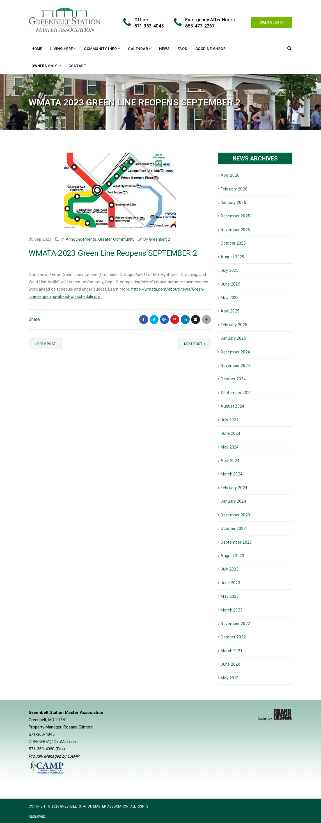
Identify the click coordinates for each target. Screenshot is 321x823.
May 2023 (230, 596)
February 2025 (234, 325)
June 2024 (230, 433)
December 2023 (235, 515)
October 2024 (233, 379)
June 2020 (230, 664)
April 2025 (230, 311)
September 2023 (236, 542)
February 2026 (234, 189)
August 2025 (232, 257)
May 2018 (230, 678)
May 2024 (230, 447)
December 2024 (235, 352)
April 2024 (230, 460)
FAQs (182, 49)
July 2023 (230, 569)
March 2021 (231, 651)
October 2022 (233, 637)
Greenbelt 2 (159, 239)
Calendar (138, 49)
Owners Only (44, 66)
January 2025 (233, 338)
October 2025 (233, 243)
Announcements (81, 239)
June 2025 (230, 284)
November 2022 (235, 623)
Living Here (61, 49)
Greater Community (116, 239)
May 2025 (230, 297)
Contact (77, 66)
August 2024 (232, 406)
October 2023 (233, 528)
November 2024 (235, 365)
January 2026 (233, 202)
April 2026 (230, 175)
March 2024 (231, 474)
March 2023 (231, 610)
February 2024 (234, 488)
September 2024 (236, 392)
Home (36, 49)
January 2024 (233, 501)
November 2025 (235, 229)
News (164, 49)
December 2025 (235, 216)
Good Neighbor (210, 49)
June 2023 (230, 583)
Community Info (100, 49)
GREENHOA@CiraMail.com (53, 741)
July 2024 (230, 420)
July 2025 (230, 270)
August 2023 (232, 555)
